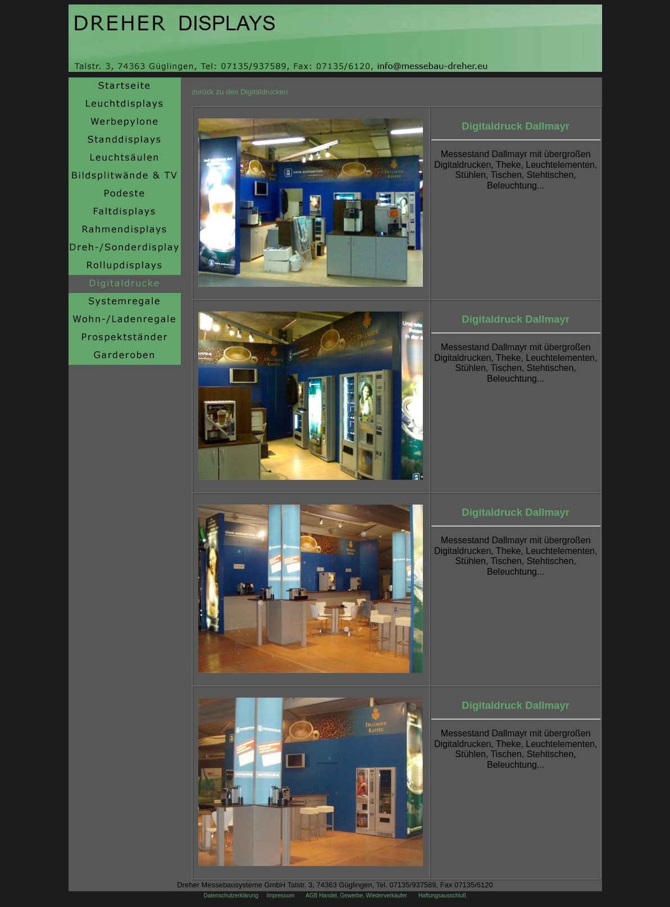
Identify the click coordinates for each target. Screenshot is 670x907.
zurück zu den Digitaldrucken (240, 92)
